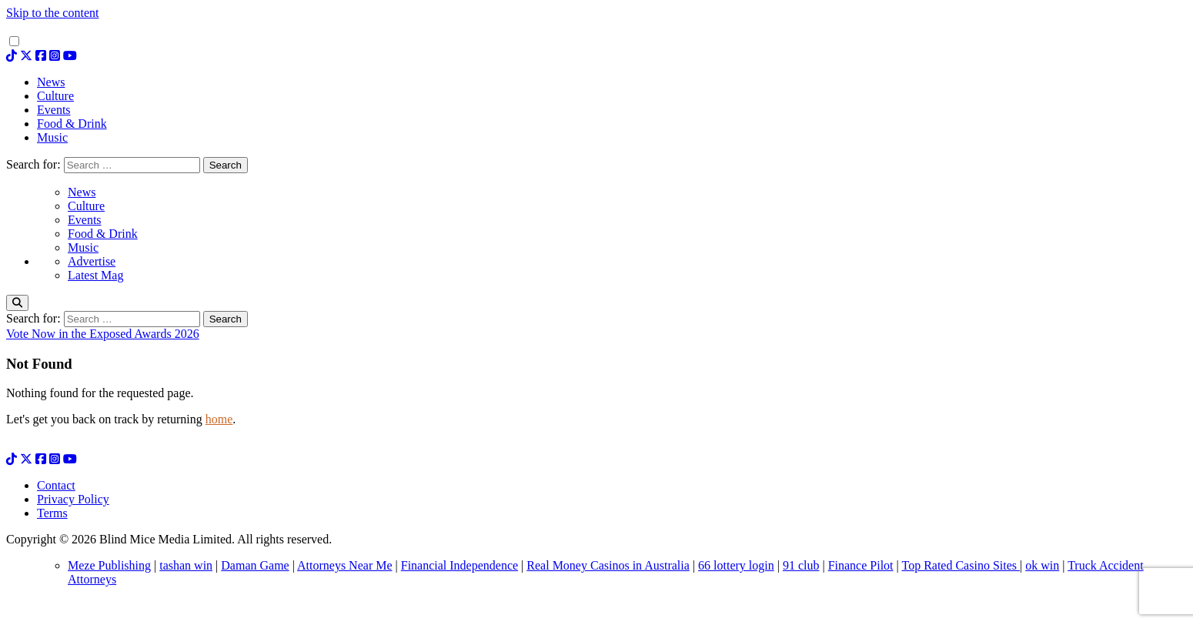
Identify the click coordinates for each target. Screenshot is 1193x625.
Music (83, 247)
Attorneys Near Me (345, 565)
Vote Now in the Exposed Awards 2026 (102, 333)
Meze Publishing (109, 565)
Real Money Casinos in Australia (608, 565)
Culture (86, 205)
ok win (1042, 565)
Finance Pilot (861, 565)
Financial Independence (459, 565)
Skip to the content (52, 12)
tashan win (185, 565)
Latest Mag (95, 275)
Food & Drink (103, 233)
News (81, 192)
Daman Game (255, 565)
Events (85, 219)
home (219, 419)
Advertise (91, 261)
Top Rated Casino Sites (960, 565)
